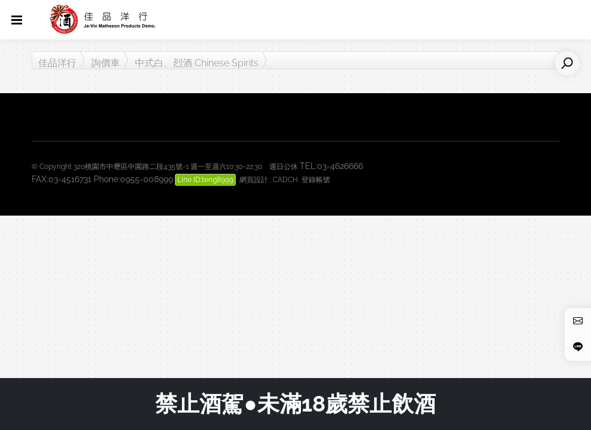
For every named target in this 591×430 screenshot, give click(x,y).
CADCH (285, 180)
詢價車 (105, 63)
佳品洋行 (57, 63)
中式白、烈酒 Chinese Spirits (196, 63)
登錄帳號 (315, 180)
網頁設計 (253, 180)
